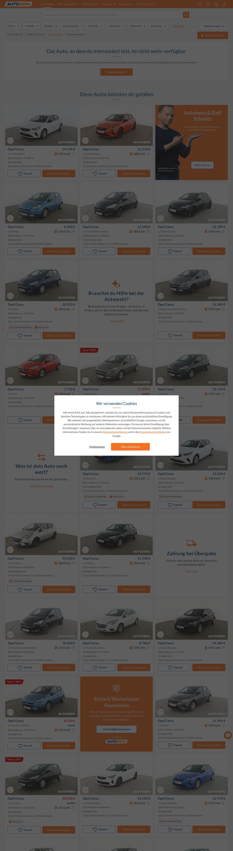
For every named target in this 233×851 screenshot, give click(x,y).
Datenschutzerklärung (115, 431)
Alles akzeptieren (130, 446)
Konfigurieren (97, 446)
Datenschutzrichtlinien (153, 431)
